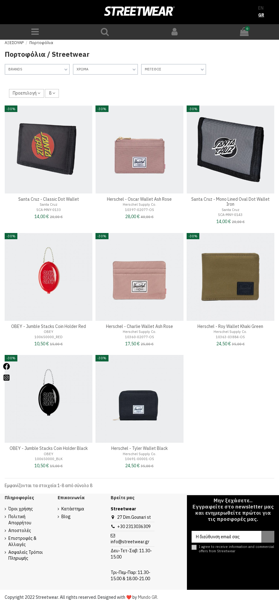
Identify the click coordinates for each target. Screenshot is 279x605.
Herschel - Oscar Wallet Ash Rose (139, 199)
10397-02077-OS (139, 210)
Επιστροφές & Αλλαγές (22, 541)
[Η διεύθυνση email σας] (226, 537)
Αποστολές (19, 530)
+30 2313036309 (134, 526)
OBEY (48, 331)
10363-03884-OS (230, 337)
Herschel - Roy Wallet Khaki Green (230, 326)
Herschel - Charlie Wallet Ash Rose (139, 326)
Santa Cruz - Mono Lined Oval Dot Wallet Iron (230, 201)
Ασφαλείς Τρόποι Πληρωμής (25, 555)
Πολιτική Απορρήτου (19, 520)
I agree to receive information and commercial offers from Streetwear (236, 549)
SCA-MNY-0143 (230, 215)
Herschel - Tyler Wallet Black (139, 448)
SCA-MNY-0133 (48, 210)
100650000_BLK (49, 459)
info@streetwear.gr (130, 541)
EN (261, 8)
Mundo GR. (148, 597)
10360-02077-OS (139, 337)
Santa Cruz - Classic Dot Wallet (48, 199)
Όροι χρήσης (20, 509)
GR (261, 15)
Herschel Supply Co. (139, 204)
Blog (66, 516)
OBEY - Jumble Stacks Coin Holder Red (48, 326)
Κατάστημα (72, 509)
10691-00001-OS (139, 459)
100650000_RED (48, 337)
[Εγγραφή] (267, 537)
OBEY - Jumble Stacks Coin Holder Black (49, 448)
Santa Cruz (48, 204)
